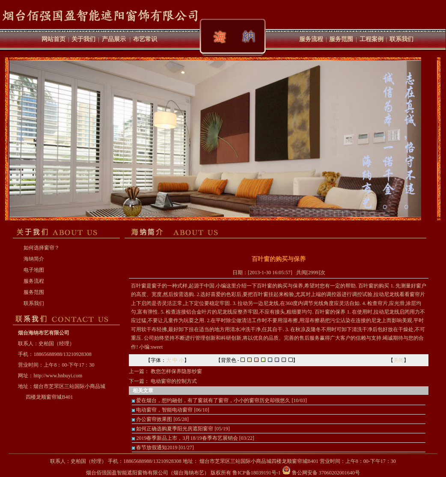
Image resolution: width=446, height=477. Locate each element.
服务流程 (311, 39)
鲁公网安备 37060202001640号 (321, 473)
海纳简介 (34, 259)
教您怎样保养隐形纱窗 (176, 371)
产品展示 (114, 39)
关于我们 (83, 39)
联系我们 (401, 39)
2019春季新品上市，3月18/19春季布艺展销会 (187, 438)
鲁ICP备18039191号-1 (256, 473)
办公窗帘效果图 (154, 419)
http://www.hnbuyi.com (57, 376)
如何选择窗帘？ (41, 248)
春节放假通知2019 (156, 447)
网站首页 (53, 39)
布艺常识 (145, 39)
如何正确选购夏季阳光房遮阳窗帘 (174, 429)
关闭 (398, 360)
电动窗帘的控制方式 (174, 381)
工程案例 (372, 39)
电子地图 (34, 270)
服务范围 (341, 39)
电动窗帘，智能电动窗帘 (164, 410)
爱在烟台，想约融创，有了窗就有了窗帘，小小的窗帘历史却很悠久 (213, 400)
